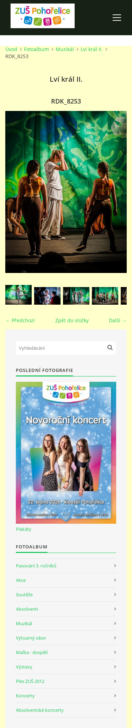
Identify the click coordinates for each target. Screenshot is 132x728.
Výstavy (24, 667)
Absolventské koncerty (40, 710)
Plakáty (23, 529)
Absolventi (27, 609)
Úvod (11, 49)
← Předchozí (20, 320)
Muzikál (65, 49)
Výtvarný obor (31, 638)
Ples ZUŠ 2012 (30, 681)
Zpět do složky (72, 320)
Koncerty (25, 695)
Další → (118, 320)
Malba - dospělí (32, 652)
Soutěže (24, 594)
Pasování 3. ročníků (36, 565)
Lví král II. (92, 49)
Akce (21, 580)
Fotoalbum (36, 49)
